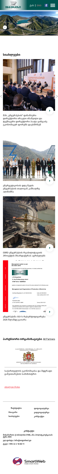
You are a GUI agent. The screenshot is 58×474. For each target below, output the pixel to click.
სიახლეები (13, 416)
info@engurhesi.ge (22, 440)
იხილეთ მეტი (12, 387)
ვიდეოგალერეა (41, 412)
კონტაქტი (39, 416)
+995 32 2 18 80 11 (16, 444)
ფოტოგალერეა (41, 408)
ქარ (32, 5)
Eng (39, 5)
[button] (1, 96)
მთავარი (12, 412)
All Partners (49, 339)
